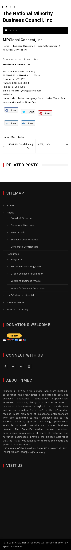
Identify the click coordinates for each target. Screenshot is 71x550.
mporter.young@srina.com (26, 90)
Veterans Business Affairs (26, 280)
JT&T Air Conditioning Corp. (20, 146)
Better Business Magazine (26, 266)
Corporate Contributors (24, 246)
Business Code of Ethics (24, 239)
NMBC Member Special (20, 295)
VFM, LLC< (44, 144)
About (10, 212)
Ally (29, 59)
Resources (13, 254)
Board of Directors (21, 218)
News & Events (15, 302)
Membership (18, 232)
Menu (12, 30)
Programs (16, 259)
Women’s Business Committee (28, 288)
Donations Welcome (22, 225)
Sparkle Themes (12, 546)
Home (10, 205)
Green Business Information (27, 273)
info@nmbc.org (36, 452)
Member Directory (17, 309)
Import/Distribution (14, 137)
